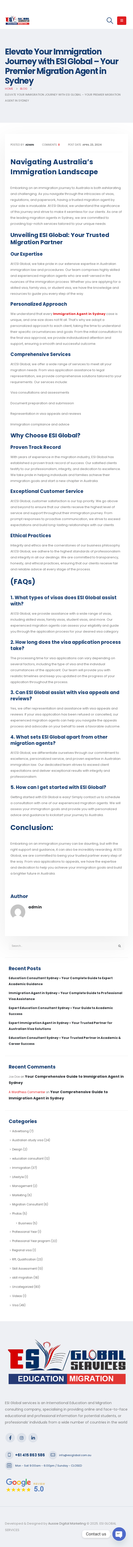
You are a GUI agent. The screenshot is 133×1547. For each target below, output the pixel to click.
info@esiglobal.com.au (75, 1455)
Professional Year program (31, 1241)
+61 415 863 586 (30, 1455)
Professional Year (24, 1232)
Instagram (21, 1437)
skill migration (22, 1278)
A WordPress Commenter (27, 1092)
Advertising (20, 1131)
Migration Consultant (27, 1204)
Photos (17, 1214)
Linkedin (33, 1437)
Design (17, 1149)
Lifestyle (18, 1177)
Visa (15, 1305)
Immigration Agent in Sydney (79, 313)
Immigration (21, 1168)
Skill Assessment (24, 1269)
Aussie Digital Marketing (66, 1523)
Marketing (19, 1195)
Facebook (10, 1437)
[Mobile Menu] (121, 20)
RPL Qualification (24, 1259)
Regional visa (22, 1250)
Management (22, 1186)
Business (25, 1223)
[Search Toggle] (110, 20)
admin (35, 907)
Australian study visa (27, 1140)
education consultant (28, 1159)
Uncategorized (22, 1287)
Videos (17, 1296)
